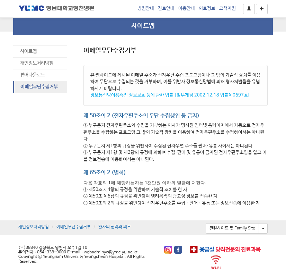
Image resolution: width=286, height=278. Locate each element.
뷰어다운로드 (32, 75)
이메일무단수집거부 (39, 87)
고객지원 (227, 8)
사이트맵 (28, 51)
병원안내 (145, 8)
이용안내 (186, 8)
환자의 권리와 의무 (114, 227)
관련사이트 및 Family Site (232, 228)
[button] (249, 9)
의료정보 (207, 8)
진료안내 (166, 8)
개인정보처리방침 (36, 63)
